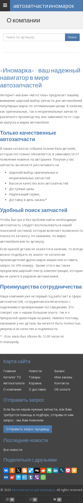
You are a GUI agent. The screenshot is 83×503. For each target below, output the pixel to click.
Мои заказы (63, 377)
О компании (12, 389)
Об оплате (62, 389)
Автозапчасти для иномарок (33, 490)
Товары (34, 377)
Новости (35, 371)
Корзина (35, 383)
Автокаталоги (14, 383)
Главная (9, 371)
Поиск (72, 37)
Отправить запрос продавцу (27, 429)
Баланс (59, 371)
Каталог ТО (12, 377)
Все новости (12, 450)
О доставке (37, 389)
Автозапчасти (43, 5)
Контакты (61, 383)
